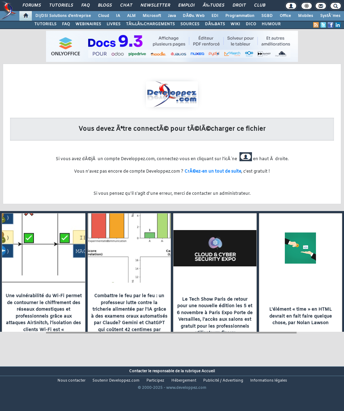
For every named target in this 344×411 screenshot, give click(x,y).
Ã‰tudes (213, 5)
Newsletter (155, 5)
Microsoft (152, 15)
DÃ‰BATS (215, 24)
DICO (251, 24)
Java (172, 15)
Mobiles (305, 15)
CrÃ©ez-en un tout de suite (212, 171)
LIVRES (113, 24)
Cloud (103, 15)
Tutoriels (61, 5)
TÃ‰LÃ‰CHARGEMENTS (150, 24)
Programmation (239, 15)
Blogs (104, 5)
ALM (131, 15)
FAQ (85, 5)
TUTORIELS (45, 24)
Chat (126, 5)
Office (285, 15)
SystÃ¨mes (330, 15)
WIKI (235, 24)
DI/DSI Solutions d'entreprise (63, 15)
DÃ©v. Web (194, 15)
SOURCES (189, 24)
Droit (239, 5)
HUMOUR (271, 24)
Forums (32, 5)
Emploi (186, 5)
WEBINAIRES (88, 24)
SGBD (267, 15)
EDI (214, 15)
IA (118, 15)
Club (259, 5)
